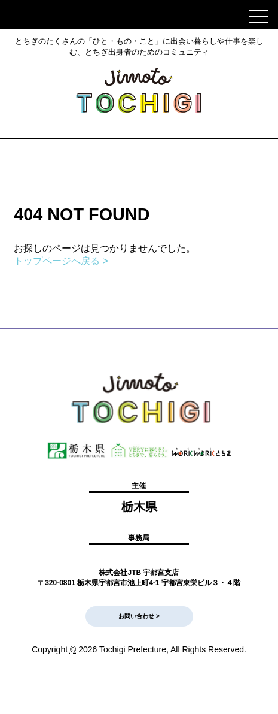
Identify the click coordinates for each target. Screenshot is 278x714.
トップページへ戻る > (61, 261)
